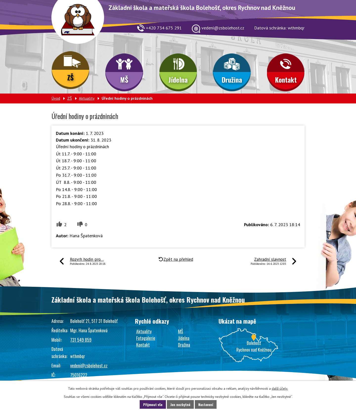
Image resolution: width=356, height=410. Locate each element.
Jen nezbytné (180, 404)
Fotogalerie (145, 338)
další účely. (280, 388)
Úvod (55, 98)
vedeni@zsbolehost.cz (89, 365)
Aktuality (86, 98)
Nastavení (205, 404)
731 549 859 (80, 340)
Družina (232, 80)
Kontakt (286, 80)
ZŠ (70, 77)
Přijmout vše (152, 404)
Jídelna (178, 80)
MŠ (124, 80)
